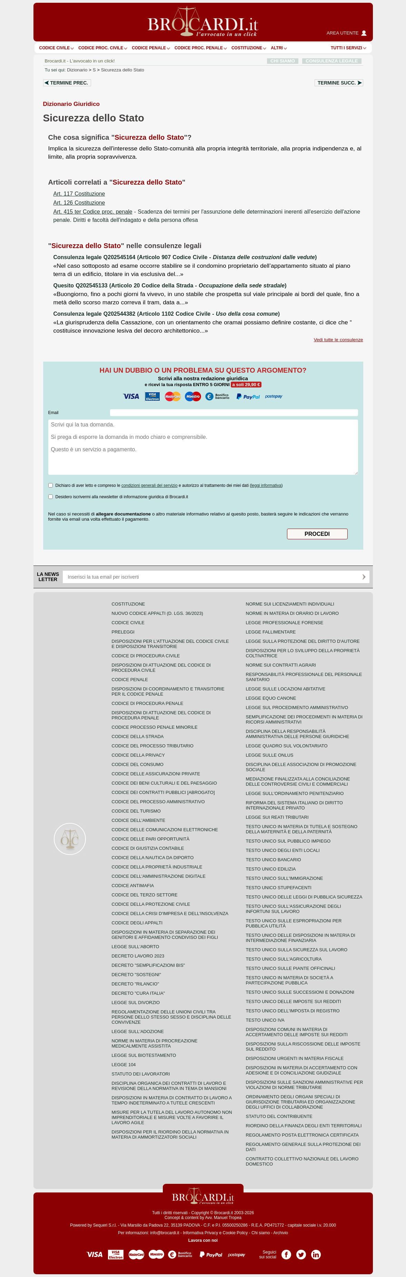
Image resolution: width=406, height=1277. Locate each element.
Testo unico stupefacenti (278, 887)
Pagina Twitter (301, 1252)
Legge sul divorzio (136, 1002)
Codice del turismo (136, 811)
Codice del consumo (138, 764)
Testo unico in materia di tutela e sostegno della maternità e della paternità (302, 829)
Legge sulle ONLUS (270, 755)
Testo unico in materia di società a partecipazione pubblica (289, 980)
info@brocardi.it (164, 1232)
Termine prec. (69, 83)
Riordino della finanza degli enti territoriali (304, 1125)
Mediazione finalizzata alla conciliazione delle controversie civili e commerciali (298, 781)
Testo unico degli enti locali (283, 850)
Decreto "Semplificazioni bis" (148, 965)
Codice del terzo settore (145, 894)
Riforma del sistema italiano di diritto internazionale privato (294, 805)
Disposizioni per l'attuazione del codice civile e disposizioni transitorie (170, 644)
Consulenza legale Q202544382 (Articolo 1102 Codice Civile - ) (166, 314)
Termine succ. (337, 83)
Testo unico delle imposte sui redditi (293, 1001)
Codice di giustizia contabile (148, 848)
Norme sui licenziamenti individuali (290, 604)
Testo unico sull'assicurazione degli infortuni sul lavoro (293, 909)
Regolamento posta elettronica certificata (302, 1135)
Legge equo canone (271, 698)
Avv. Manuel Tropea (223, 1217)
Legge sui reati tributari (277, 817)
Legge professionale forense (285, 622)
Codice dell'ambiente (139, 820)
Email (53, 412)
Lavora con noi (203, 1240)
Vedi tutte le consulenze (338, 339)
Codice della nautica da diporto (153, 857)
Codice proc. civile (100, 48)
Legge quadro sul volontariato (287, 745)
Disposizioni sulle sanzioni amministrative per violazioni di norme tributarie (304, 1085)
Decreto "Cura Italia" (138, 993)
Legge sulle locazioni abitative (286, 688)
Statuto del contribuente (279, 1116)
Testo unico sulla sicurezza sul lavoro (297, 949)
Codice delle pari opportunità (151, 839)
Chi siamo (260, 1232)
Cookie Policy (235, 1232)
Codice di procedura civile (146, 655)
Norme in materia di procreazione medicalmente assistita (155, 1043)
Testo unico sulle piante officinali (290, 968)
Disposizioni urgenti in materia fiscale (295, 1058)
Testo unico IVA (265, 1020)
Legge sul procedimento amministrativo (297, 707)
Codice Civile (54, 48)
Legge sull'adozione (138, 1031)
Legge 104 (124, 1064)
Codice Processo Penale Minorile (155, 727)
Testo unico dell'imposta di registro (293, 1010)
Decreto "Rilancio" (135, 983)
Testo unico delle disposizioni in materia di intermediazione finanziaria (300, 938)
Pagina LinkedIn (316, 1252)
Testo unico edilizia (271, 869)
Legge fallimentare (271, 632)
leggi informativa (266, 485)
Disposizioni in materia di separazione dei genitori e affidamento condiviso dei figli (165, 935)
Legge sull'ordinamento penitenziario (295, 793)
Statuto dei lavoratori (141, 1074)
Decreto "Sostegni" (136, 974)
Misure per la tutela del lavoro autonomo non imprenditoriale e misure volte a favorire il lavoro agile (172, 1117)
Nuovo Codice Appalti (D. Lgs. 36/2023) (157, 613)
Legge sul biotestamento (144, 1055)
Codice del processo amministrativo (158, 801)
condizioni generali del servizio (149, 485)
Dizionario (77, 69)
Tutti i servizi (346, 48)
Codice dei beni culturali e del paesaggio (164, 783)
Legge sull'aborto (135, 946)
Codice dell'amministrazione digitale (159, 876)
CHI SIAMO (282, 60)
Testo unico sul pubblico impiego (288, 841)
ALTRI (277, 48)
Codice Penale (149, 48)
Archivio (280, 1232)
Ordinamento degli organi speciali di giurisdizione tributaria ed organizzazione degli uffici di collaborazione (300, 1102)
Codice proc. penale (199, 48)
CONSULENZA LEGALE (332, 60)
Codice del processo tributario (153, 745)
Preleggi (123, 632)
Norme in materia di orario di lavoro (292, 613)
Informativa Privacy (200, 1232)
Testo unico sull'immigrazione (284, 878)
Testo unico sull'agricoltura (284, 959)
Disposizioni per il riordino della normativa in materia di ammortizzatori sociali (170, 1134)
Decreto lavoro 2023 (138, 956)
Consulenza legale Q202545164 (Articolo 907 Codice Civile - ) (185, 257)
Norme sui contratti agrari (281, 665)
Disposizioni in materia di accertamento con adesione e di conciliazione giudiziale (301, 1070)
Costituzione (246, 48)
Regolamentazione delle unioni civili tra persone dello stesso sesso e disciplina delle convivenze (171, 1017)
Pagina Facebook (286, 1252)
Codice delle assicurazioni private (156, 773)
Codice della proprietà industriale (157, 867)
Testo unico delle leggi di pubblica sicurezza (304, 897)
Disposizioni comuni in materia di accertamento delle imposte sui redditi (297, 1032)
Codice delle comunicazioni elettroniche (165, 829)
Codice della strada (138, 736)
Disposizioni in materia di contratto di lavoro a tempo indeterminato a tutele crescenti (172, 1100)
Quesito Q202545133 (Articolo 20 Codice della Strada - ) (170, 285)
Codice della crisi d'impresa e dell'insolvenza (170, 913)
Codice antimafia (133, 885)
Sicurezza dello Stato (122, 69)
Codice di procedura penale (148, 703)
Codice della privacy (138, 755)
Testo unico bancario (273, 859)
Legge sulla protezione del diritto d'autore (303, 641)
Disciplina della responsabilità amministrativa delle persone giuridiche (297, 734)
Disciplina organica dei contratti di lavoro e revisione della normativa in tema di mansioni (169, 1086)
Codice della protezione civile (151, 904)
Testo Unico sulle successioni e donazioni (300, 992)
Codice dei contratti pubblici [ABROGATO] (163, 792)
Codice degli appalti (137, 922)
